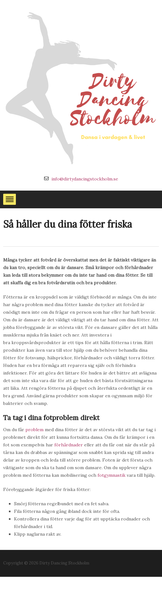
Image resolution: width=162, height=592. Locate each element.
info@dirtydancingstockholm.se (84, 179)
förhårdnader (68, 445)
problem (34, 429)
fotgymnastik (111, 475)
